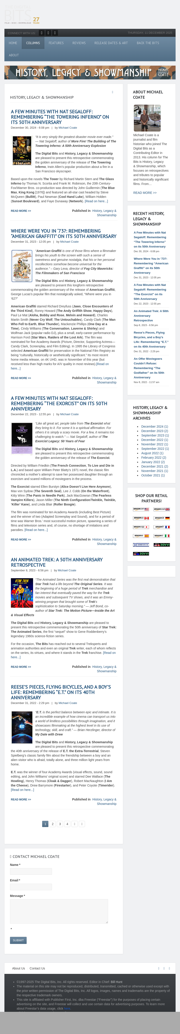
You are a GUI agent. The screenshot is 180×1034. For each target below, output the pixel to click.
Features (56, 43)
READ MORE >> (145, 193)
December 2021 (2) (154, 466)
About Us (18, 968)
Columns (33, 43)
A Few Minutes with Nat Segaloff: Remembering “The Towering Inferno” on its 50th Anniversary (60, 116)
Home (13, 43)
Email (15, 880)
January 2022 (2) (153, 462)
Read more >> (21, 210)
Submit (18, 940)
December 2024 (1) (154, 426)
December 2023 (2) (154, 431)
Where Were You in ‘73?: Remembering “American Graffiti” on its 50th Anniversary (63, 233)
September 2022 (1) (155, 448)
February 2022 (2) (153, 457)
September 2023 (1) (155, 435)
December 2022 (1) (154, 440)
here (67, 1008)
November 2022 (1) (154, 444)
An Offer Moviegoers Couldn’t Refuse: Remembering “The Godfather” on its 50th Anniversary (149, 368)
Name (15, 865)
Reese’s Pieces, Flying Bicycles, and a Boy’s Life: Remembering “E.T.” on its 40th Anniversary (61, 692)
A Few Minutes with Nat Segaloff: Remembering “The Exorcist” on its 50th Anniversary (59, 403)
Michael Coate (68, 127)
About (14, 55)
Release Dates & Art (111, 43)
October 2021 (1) (153, 475)
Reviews (79, 43)
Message (17, 896)
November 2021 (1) (154, 471)
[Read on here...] (96, 201)
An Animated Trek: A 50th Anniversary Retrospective (56, 562)
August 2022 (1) (152, 453)
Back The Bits (148, 43)
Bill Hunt (116, 982)
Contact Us (37, 968)
